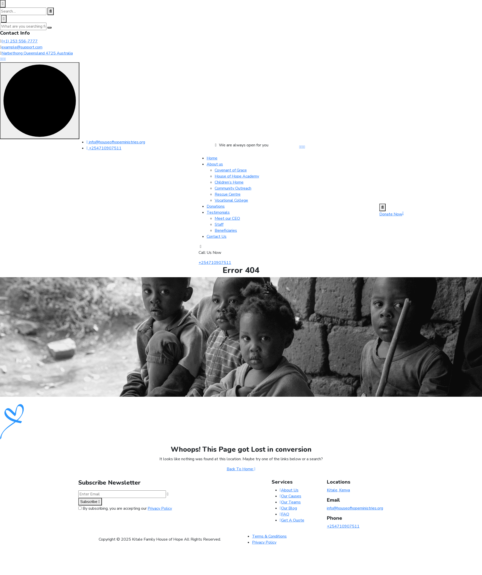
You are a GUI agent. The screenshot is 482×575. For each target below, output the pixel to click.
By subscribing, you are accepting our (127, 508)
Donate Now (391, 214)
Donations (216, 206)
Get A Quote (292, 520)
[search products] (50, 11)
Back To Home (241, 469)
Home (212, 158)
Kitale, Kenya (338, 490)
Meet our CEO (227, 218)
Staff (219, 224)
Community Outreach (233, 188)
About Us (289, 490)
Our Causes (290, 496)
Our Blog (288, 508)
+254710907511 (104, 148)
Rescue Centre (227, 194)
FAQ (284, 514)
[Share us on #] (300, 147)
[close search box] (3, 4)
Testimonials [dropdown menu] (218, 212)
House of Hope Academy (237, 176)
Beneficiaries (226, 230)
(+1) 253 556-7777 (20, 41)
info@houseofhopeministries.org (115, 142)
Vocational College (231, 200)
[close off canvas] (4, 19)
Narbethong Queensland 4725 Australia (37, 53)
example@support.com (22, 47)
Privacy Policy (160, 508)
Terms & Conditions (269, 536)
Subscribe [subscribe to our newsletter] (90, 501)
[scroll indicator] (39, 100)
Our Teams (290, 502)
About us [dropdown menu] (215, 164)
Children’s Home (229, 182)
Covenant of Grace (231, 170)
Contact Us (216, 236)
